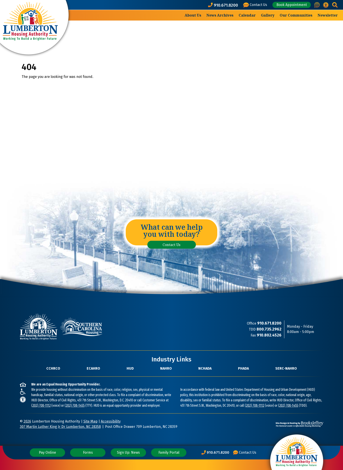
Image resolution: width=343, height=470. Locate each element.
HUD (130, 368)
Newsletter (328, 15)
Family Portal (168, 452)
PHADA (243, 368)
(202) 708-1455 (75, 405)
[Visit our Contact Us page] (256, 5)
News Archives (219, 15)
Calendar (247, 15)
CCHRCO (53, 368)
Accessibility (111, 421)
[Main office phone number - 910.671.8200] (224, 5)
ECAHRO (93, 368)
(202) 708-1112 (41, 405)
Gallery (267, 15)
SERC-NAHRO (286, 368)
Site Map (90, 421)
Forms (88, 452)
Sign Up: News (128, 452)
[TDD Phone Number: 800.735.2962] (269, 329)
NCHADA (205, 368)
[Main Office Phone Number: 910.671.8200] (215, 452)
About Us (193, 15)
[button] (335, 5)
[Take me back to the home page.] (34, 27)
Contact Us (171, 244)
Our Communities (296, 15)
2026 (27, 421)
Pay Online (47, 452)
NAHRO (166, 368)
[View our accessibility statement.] (326, 5)
